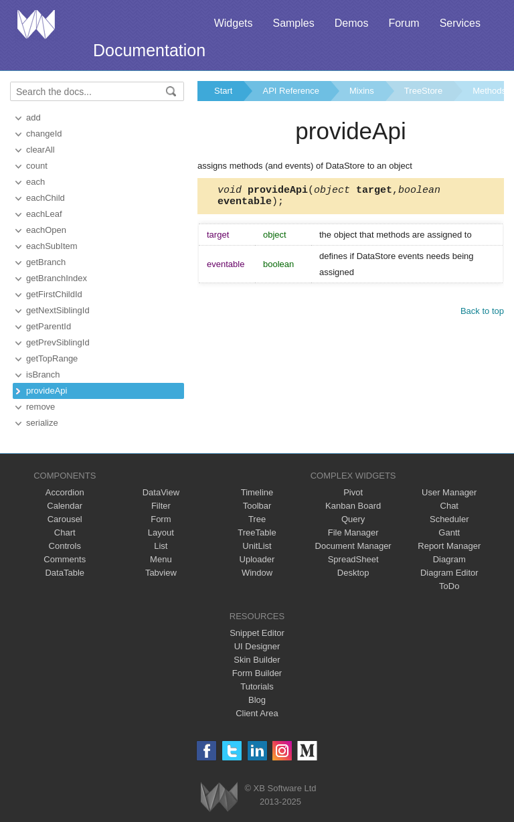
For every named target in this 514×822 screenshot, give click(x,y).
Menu (161, 559)
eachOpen (46, 230)
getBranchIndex (56, 278)
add (33, 117)
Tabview (161, 573)
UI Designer (257, 646)
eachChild (45, 198)
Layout (161, 532)
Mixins (361, 91)
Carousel (65, 519)
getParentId (48, 326)
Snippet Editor (257, 633)
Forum (403, 23)
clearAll (40, 150)
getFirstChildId (54, 294)
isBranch (43, 374)
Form (161, 519)
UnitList (256, 546)
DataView (161, 492)
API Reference (290, 91)
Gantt (449, 532)
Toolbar (257, 506)
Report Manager (449, 546)
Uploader (257, 559)
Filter (161, 506)
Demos (352, 23)
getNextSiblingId (58, 310)
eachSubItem (52, 246)
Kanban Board (353, 506)
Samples (293, 23)
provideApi (46, 391)
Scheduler (449, 519)
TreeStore (423, 91)
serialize (42, 423)
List (160, 546)
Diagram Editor (449, 573)
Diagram (449, 559)
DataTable (64, 573)
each (35, 182)
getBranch (46, 262)
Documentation (149, 50)
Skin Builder (257, 660)
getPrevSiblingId (58, 342)
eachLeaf (44, 214)
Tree (257, 519)
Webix (219, 797)
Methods (489, 91)
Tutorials (256, 686)
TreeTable (257, 532)
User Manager (449, 492)
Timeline (257, 492)
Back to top (482, 315)
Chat (449, 506)
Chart (65, 532)
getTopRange (52, 358)
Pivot (353, 492)
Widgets (233, 23)
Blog (257, 700)
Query (353, 519)
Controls (65, 546)
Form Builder (257, 673)
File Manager (353, 532)
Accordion (65, 492)
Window (257, 573)
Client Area (257, 713)
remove (40, 407)
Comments (65, 559)
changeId (44, 134)
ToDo (449, 586)
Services (460, 23)
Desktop (353, 573)
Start (223, 91)
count (37, 166)
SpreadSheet (353, 559)
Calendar (64, 506)
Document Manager (353, 546)
